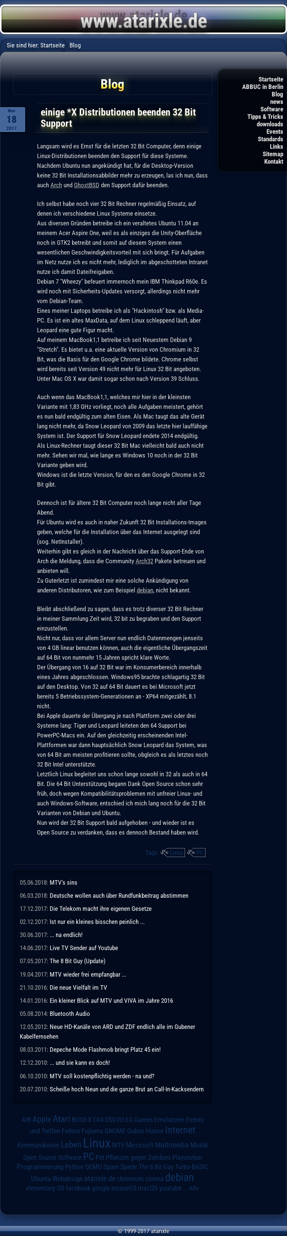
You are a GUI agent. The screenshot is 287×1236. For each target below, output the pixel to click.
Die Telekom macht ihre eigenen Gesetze (101, 908)
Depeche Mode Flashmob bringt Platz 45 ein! (105, 1049)
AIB (26, 1120)
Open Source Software (52, 1157)
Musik (199, 1145)
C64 (98, 1120)
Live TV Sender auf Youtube (84, 948)
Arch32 (144, 561)
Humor (155, 1131)
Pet (100, 1157)
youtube (170, 1188)
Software (271, 109)
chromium (130, 1179)
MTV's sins (63, 882)
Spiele (128, 1166)
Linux (176, 852)
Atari (61, 1118)
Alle (194, 1188)
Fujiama (92, 1131)
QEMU (93, 1167)
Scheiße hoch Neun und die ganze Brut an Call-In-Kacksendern (127, 1089)
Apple (42, 1119)
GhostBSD (86, 185)
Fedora (71, 1131)
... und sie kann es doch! (80, 1062)
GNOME (115, 1131)
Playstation (187, 1157)
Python (74, 1167)
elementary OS (45, 1188)
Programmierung (40, 1166)
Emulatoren (169, 1120)
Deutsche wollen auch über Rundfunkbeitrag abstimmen (119, 895)
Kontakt (273, 161)
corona (154, 1179)
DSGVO (114, 1120)
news (276, 101)
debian (145, 590)
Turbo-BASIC (191, 1167)
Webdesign (67, 1179)
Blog (277, 94)
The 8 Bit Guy (156, 1167)
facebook (78, 1188)
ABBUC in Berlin (262, 86)
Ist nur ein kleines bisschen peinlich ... (97, 921)
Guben (135, 1131)
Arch (56, 185)
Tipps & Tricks (265, 116)
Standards (270, 139)
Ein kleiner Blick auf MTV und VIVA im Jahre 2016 (111, 1000)
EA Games (139, 1120)
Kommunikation (38, 1145)
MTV (118, 1145)
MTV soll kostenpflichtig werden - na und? (102, 1076)
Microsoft (140, 1145)
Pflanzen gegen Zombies (138, 1157)
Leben (71, 1145)
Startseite (271, 79)
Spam (111, 1167)
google (101, 1188)
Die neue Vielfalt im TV (78, 987)
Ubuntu (41, 1179)
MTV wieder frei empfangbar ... (88, 974)
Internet (180, 1129)
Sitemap (273, 154)
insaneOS (123, 1188)
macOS (148, 1188)
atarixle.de (99, 1178)
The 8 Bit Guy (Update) (77, 961)
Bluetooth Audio (70, 1013)
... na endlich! (66, 934)
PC (200, 852)
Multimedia (172, 1144)
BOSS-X (82, 1120)
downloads (270, 124)
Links (276, 146)
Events (274, 131)
